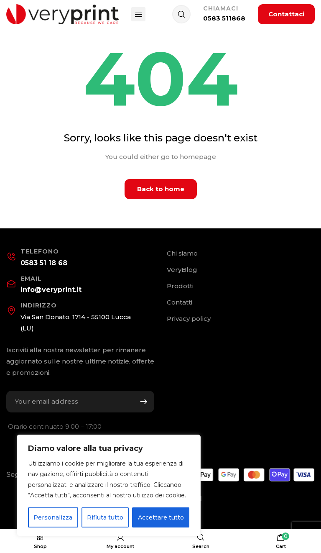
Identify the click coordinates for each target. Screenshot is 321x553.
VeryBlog (182, 270)
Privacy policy (189, 319)
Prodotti (180, 286)
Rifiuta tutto (105, 517)
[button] (286, 14)
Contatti (179, 302)
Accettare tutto (161, 517)
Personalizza (52, 517)
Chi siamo (182, 253)
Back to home (160, 189)
